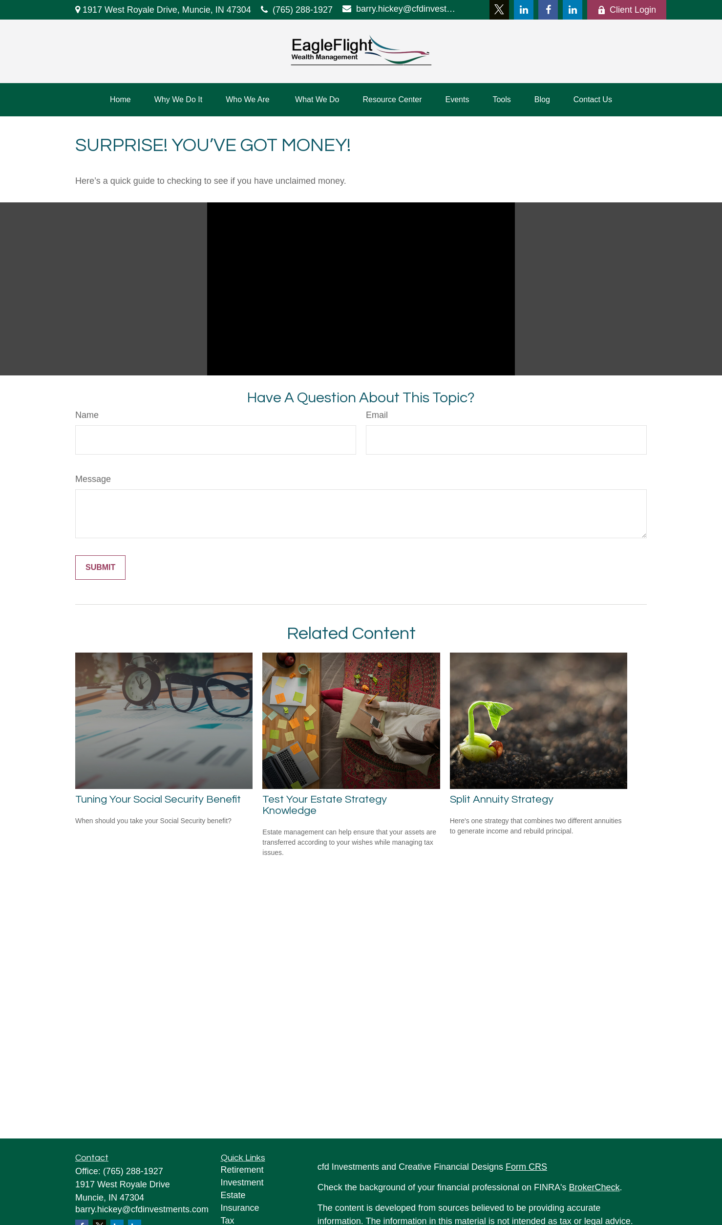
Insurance (240, 1208)
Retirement (242, 1170)
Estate (233, 1195)
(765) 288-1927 (297, 10)
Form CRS (526, 1167)
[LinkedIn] (523, 10)
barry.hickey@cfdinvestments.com (401, 9)
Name (87, 415)
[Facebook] (548, 10)
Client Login (626, 10)
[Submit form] (100, 567)
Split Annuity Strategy (501, 799)
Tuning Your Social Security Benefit (158, 799)
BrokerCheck (594, 1187)
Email (377, 415)
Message (93, 479)
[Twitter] (499, 10)
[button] (120, 100)
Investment (242, 1182)
